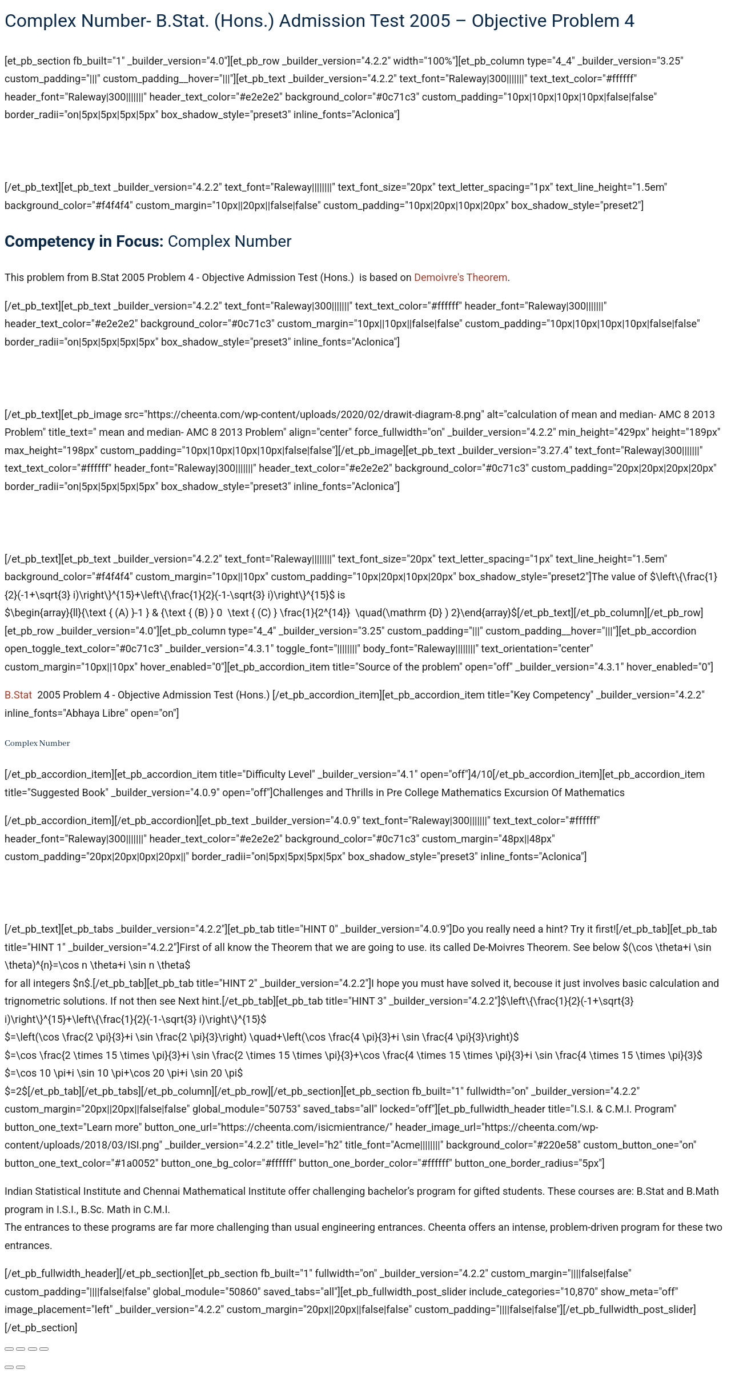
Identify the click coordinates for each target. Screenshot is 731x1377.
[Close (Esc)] (44, 1349)
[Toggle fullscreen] (20, 1349)
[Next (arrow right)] (20, 1367)
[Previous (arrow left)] (9, 1367)
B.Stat (18, 695)
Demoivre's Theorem (460, 277)
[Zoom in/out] (9, 1349)
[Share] (32, 1349)
